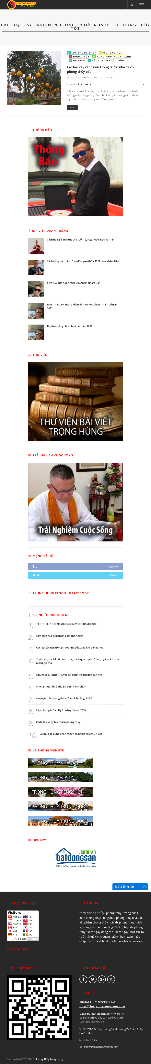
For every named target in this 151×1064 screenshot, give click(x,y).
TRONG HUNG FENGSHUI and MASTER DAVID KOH (66, 624)
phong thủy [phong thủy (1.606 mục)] (113, 913)
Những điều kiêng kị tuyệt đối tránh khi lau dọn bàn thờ (69, 674)
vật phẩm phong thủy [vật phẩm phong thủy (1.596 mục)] (93, 922)
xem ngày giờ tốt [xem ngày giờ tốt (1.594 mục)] (109, 927)
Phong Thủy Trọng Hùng (49, 1059)
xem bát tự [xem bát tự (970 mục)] (125, 941)
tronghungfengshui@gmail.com (101, 1046)
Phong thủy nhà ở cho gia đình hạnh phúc (61, 686)
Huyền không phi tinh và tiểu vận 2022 (71, 327)
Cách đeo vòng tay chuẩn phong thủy (58, 722)
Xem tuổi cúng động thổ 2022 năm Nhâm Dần (74, 284)
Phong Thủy (90, 77)
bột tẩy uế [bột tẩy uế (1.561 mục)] (87, 936)
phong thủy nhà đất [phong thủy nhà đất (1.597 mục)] (129, 918)
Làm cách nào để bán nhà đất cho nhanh (60, 635)
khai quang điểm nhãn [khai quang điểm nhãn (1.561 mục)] (111, 936)
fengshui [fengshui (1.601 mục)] (108, 918)
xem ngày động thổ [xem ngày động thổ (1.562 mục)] (100, 932)
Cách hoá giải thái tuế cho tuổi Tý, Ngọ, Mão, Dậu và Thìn (79, 241)
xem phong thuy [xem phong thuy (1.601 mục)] (90, 918)
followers (114, 566)
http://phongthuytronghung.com (102, 1006)
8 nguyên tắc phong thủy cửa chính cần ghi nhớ (64, 698)
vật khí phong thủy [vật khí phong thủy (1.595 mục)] (122, 922)
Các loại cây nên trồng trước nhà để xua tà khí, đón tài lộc (69, 647)
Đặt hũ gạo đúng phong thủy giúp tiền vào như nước (71, 734)
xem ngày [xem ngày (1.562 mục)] (121, 932)
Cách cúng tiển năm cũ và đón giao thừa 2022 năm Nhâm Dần (81, 262)
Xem (72, 107)
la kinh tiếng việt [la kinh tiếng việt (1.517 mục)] (106, 941)
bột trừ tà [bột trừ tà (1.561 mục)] (137, 932)
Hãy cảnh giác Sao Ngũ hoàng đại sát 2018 (61, 710)
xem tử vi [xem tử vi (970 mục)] (138, 941)
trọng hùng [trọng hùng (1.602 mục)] (130, 913)
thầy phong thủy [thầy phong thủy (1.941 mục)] (91, 913)
